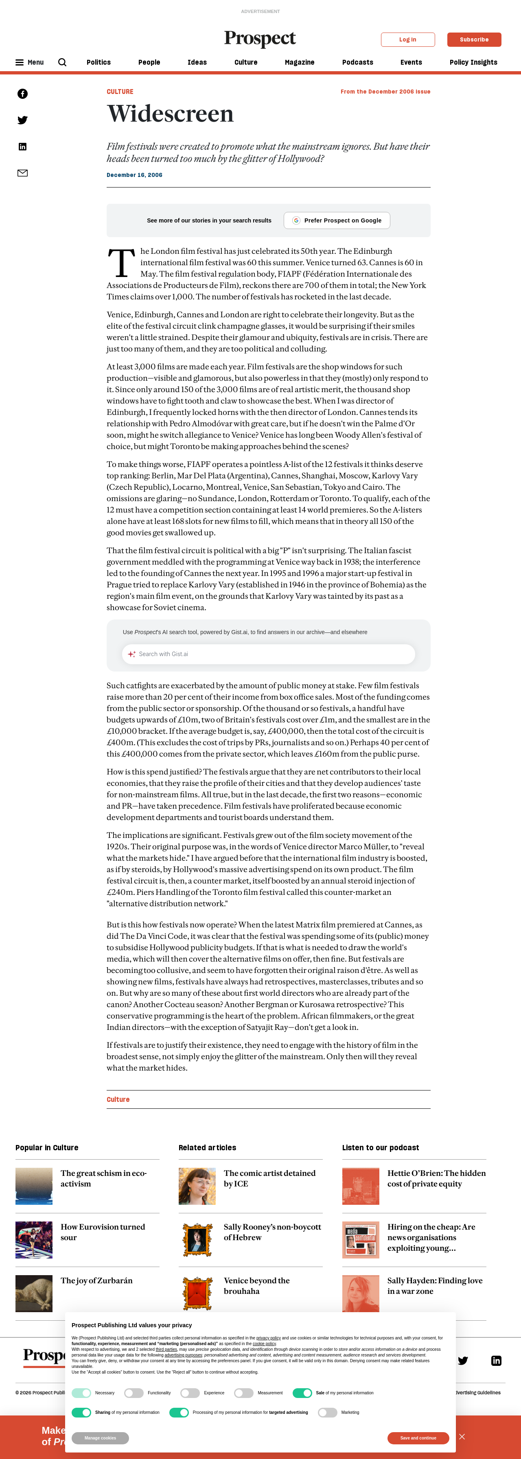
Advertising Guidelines (476, 1393)
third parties (166, 1349)
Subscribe (474, 39)
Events (411, 62)
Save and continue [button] (418, 1438)
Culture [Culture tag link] (120, 91)
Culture (246, 62)
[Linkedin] (496, 1360)
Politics (99, 62)
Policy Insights (473, 62)
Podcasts (357, 62)
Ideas (197, 62)
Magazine (300, 62)
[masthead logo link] (260, 39)
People (149, 62)
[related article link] (87, 1190)
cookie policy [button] (264, 1343)
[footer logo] (53, 1362)
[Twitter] (463, 1360)
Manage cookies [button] (100, 1438)
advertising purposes (183, 1355)
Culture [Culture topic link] (118, 1099)
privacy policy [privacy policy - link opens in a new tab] (268, 1338)
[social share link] (23, 173)
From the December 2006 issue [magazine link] (386, 91)
